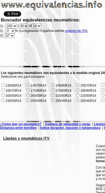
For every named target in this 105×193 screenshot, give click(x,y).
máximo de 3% (75, 31)
